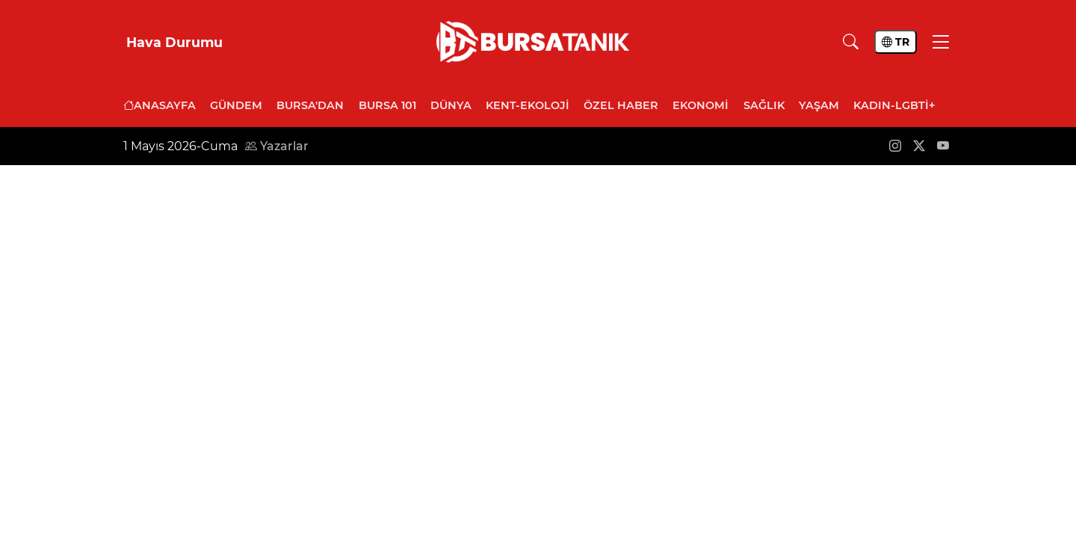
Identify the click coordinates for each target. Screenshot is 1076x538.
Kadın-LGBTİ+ (894, 105)
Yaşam (819, 105)
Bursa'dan (310, 105)
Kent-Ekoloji (527, 105)
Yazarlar (277, 146)
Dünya (450, 105)
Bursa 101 (387, 105)
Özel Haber (621, 105)
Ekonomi (700, 105)
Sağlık (764, 105)
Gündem (236, 105)
